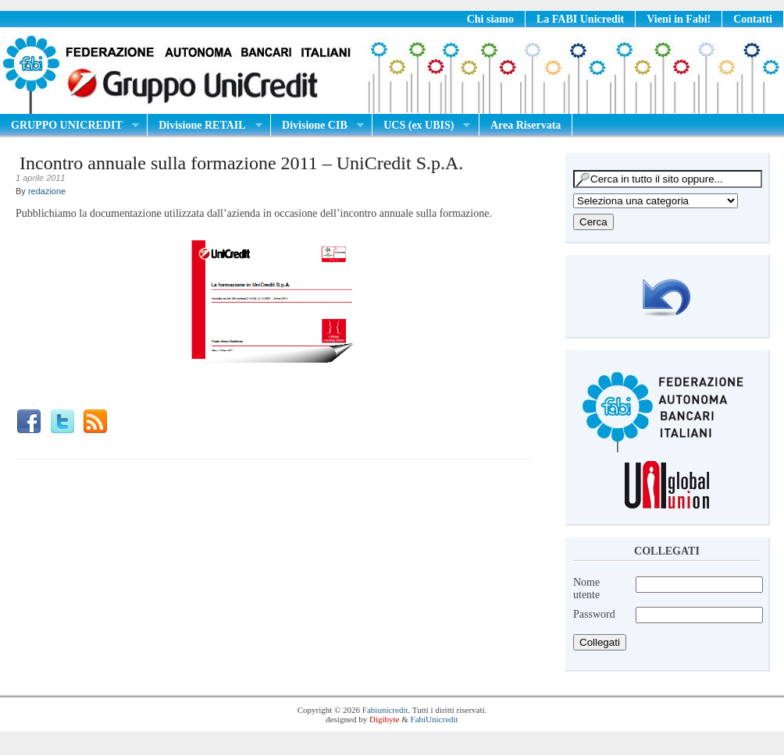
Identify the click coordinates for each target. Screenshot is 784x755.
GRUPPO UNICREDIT (69, 125)
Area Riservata (525, 125)
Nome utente (586, 588)
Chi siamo (490, 19)
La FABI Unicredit (580, 19)
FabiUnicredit (434, 719)
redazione (47, 191)
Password (594, 614)
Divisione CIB (317, 125)
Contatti (752, 19)
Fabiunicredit (385, 709)
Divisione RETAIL (205, 125)
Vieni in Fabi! (679, 19)
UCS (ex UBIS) (421, 125)
